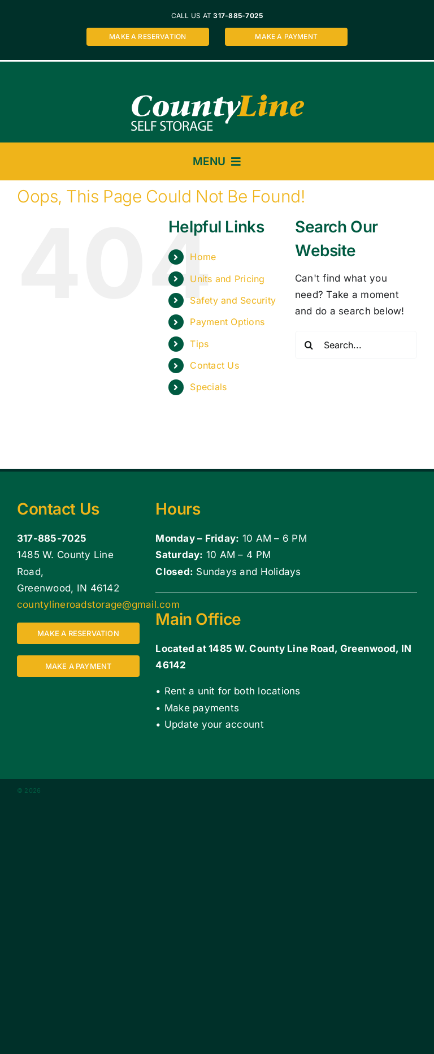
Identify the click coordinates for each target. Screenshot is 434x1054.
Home (203, 256)
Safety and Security (233, 300)
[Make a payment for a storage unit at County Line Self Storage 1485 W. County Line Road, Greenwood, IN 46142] (286, 37)
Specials (208, 386)
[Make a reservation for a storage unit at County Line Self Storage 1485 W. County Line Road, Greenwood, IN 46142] (147, 37)
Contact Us (214, 365)
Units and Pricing (227, 278)
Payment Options (227, 321)
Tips (199, 343)
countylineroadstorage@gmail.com (98, 604)
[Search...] (356, 345)
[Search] (309, 345)
